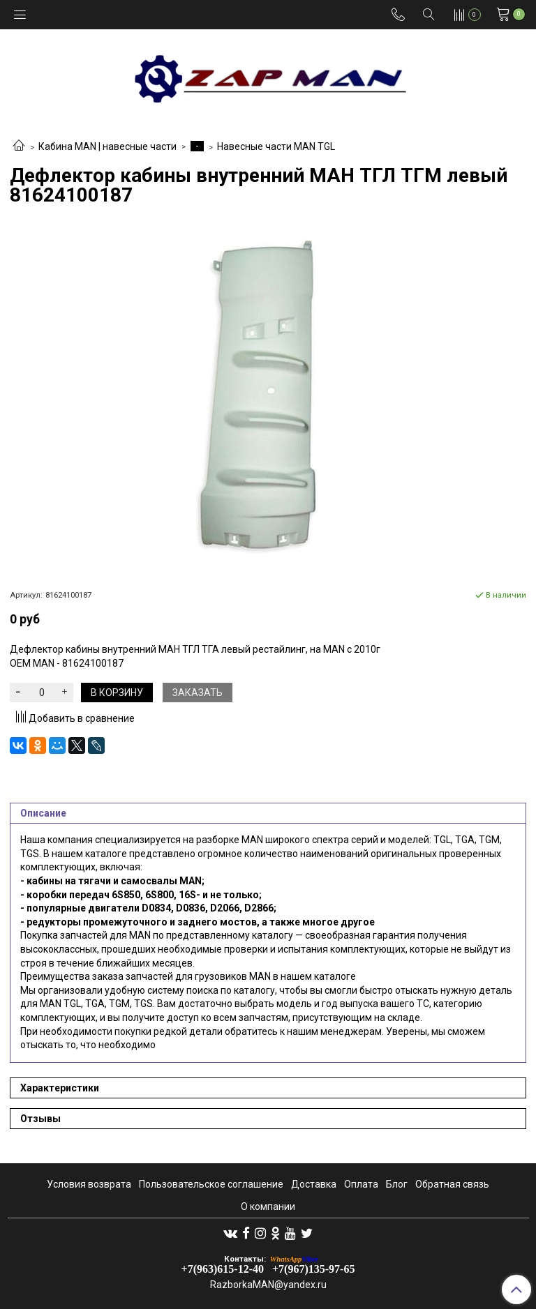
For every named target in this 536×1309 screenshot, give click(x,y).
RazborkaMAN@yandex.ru (268, 1284)
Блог (397, 1184)
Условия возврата (89, 1184)
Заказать (197, 692)
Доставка (313, 1184)
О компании (268, 1206)
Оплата (361, 1184)
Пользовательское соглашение (211, 1184)
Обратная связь (452, 1184)
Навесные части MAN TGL (276, 146)
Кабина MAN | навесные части (107, 146)
